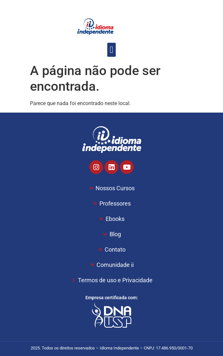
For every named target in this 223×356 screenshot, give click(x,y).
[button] (111, 50)
